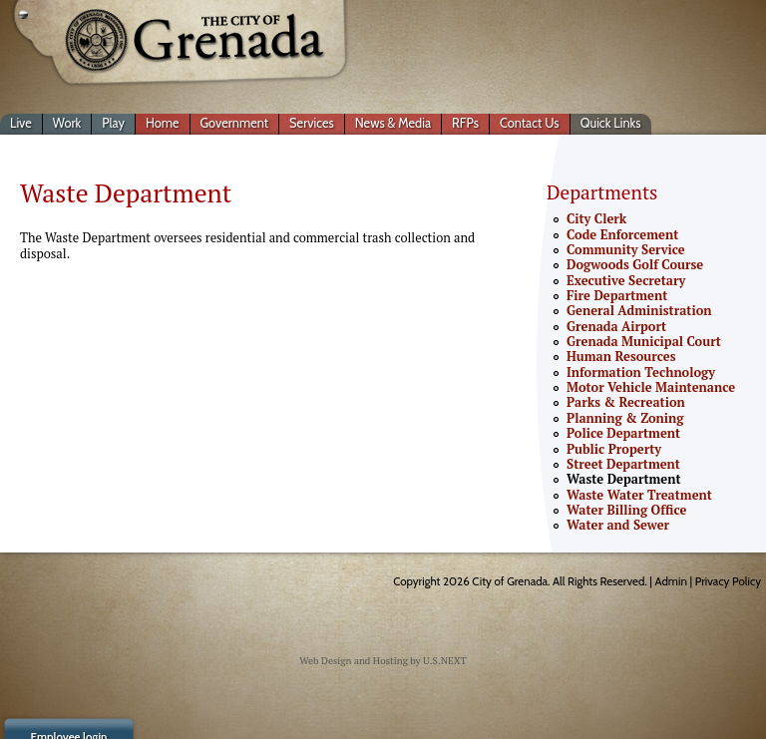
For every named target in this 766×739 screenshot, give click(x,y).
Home (163, 123)
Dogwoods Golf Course (635, 264)
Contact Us (530, 123)
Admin (671, 581)
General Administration (639, 310)
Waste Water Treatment (639, 495)
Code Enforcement (622, 234)
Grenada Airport (616, 326)
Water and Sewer (618, 525)
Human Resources (621, 356)
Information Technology (641, 372)
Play (113, 123)
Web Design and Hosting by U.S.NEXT (383, 660)
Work (67, 123)
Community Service (626, 249)
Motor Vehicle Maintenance (651, 387)
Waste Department (624, 479)
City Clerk (596, 218)
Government (234, 123)
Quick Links (610, 123)
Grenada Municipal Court (644, 341)
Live (21, 123)
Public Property (614, 449)
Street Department (623, 464)
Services (311, 123)
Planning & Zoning (625, 418)
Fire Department (617, 295)
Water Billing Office (626, 510)
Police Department (623, 433)
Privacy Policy (728, 581)
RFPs (465, 123)
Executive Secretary (626, 280)
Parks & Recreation (626, 402)
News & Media (393, 123)
